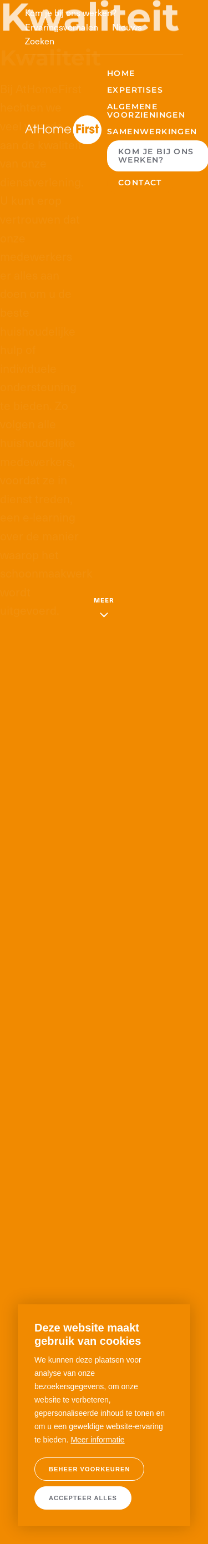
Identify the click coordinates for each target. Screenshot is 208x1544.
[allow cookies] (82, 1498)
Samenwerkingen (152, 131)
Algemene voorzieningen (146, 111)
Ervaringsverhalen (61, 27)
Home (121, 73)
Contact (140, 183)
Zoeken (39, 41)
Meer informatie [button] (97, 1439)
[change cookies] (89, 1469)
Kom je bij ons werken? (70, 12)
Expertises (135, 90)
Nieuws (127, 27)
